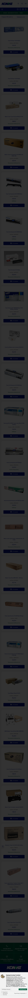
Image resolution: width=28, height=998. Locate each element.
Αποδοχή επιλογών (6, 989)
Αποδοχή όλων (23, 989)
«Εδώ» (21, 985)
